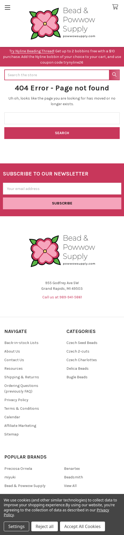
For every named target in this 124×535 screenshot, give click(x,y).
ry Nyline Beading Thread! (32, 51)
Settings (16, 526)
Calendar (12, 417)
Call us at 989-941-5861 (62, 297)
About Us (12, 351)
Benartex (72, 468)
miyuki (10, 477)
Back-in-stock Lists (21, 342)
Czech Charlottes (81, 360)
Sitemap (11, 434)
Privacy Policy (16, 400)
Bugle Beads (77, 377)
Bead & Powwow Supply (25, 485)
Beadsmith (73, 477)
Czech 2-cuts (77, 351)
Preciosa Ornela (18, 468)
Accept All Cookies (82, 526)
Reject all (45, 526)
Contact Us (14, 360)
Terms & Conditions (21, 408)
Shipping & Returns (21, 377)
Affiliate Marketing (20, 425)
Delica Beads (77, 368)
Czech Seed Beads (81, 342)
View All (70, 485)
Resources (13, 368)
